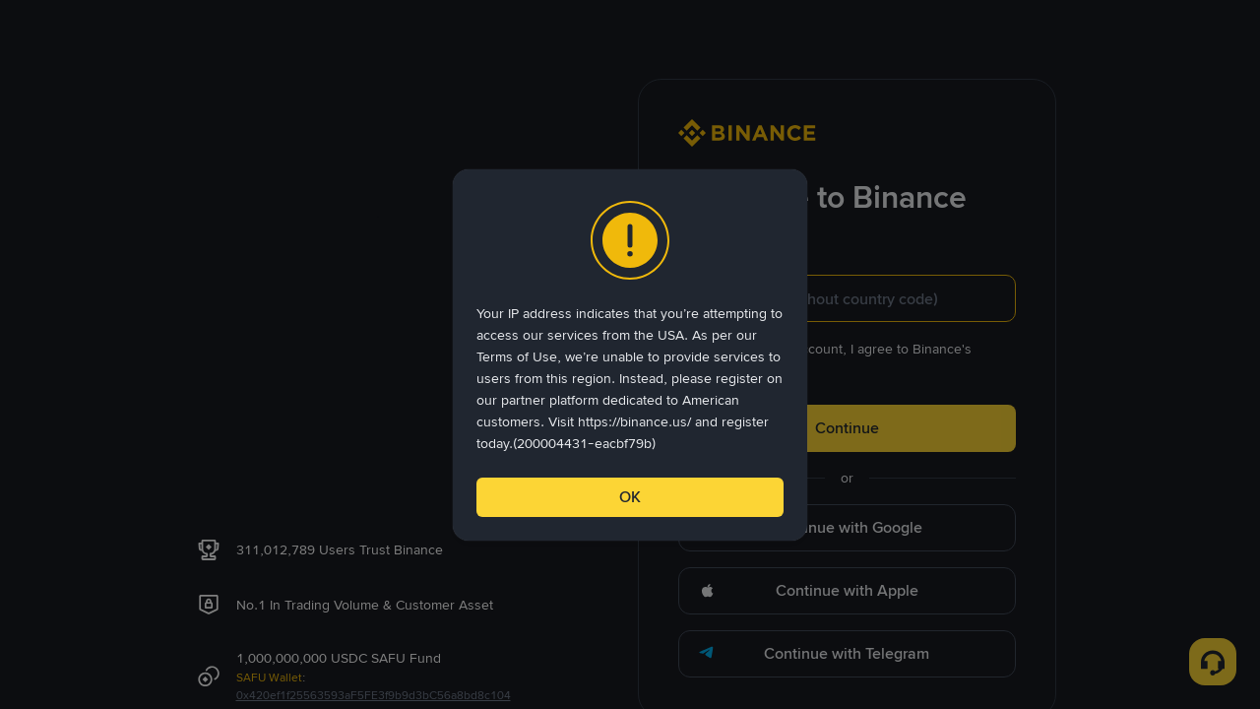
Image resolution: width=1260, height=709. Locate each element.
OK (630, 496)
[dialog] (630, 355)
